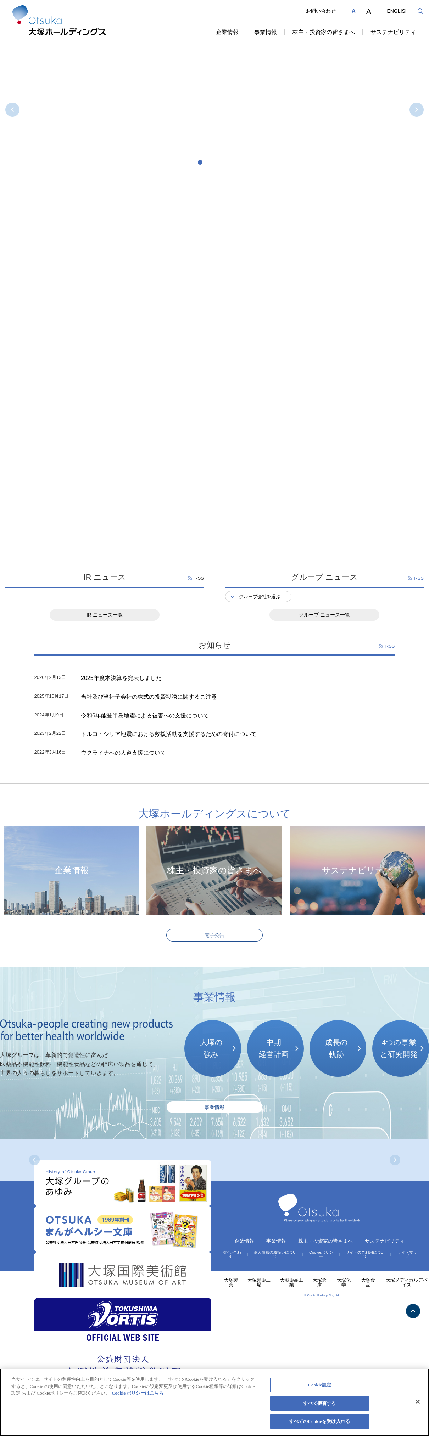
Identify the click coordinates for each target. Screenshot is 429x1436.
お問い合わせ (321, 11)
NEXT (417, 110)
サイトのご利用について (365, 1254)
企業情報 (227, 32)
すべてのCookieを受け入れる (319, 1421)
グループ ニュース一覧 (324, 615)
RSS (199, 578)
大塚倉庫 (320, 1282)
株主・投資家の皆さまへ (323, 32)
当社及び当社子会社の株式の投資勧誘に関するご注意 (149, 697)
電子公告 (214, 935)
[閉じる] (417, 1401)
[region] (214, 1402)
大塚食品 (368, 1282)
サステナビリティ (393, 32)
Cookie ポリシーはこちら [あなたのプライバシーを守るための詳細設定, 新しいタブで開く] (137, 1393)
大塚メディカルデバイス (406, 1282)
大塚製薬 (231, 1282)
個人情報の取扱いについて (275, 1254)
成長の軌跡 (336, 1048)
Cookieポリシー (321, 1254)
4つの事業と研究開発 (399, 1048)
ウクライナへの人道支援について (123, 753)
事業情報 (265, 32)
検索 (420, 11)
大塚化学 (344, 1282)
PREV (12, 110)
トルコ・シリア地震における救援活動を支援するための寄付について (169, 734)
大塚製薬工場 (259, 1282)
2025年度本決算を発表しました (121, 678)
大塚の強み (211, 1048)
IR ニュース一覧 (105, 615)
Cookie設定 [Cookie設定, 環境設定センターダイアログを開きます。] (319, 1385)
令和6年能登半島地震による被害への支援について (145, 716)
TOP (413, 1311)
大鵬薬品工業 (291, 1282)
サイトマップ (407, 1254)
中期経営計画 (274, 1048)
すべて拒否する (319, 1403)
